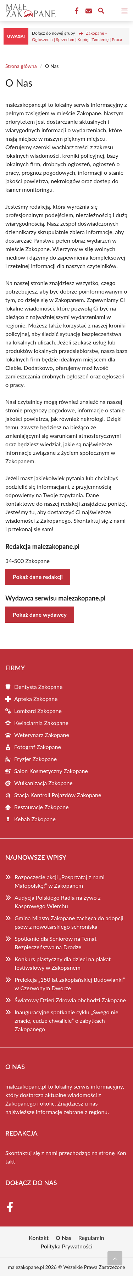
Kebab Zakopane (35, 819)
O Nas (63, 1237)
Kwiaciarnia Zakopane (41, 722)
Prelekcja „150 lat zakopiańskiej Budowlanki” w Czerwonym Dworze (70, 983)
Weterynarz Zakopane (41, 734)
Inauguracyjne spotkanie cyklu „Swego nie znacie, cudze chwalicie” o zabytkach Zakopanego (66, 1020)
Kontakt (39, 1237)
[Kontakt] (88, 11)
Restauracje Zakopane (41, 807)
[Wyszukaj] (101, 11)
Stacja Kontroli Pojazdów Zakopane (57, 794)
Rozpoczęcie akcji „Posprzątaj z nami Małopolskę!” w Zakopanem (60, 881)
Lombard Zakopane (38, 710)
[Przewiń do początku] (114, 1258)
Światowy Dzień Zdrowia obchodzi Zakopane (70, 1000)
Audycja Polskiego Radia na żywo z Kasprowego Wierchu (58, 901)
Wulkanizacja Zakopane (43, 782)
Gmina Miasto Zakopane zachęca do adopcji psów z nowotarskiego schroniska (69, 922)
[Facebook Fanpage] (76, 11)
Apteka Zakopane (36, 698)
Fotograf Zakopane (37, 746)
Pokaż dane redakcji (38, 576)
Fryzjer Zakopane (35, 758)
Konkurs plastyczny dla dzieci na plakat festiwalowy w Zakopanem (63, 963)
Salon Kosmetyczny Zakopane (51, 770)
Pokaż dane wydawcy (40, 614)
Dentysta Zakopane (38, 686)
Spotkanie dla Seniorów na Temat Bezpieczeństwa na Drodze (55, 942)
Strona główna (21, 66)
